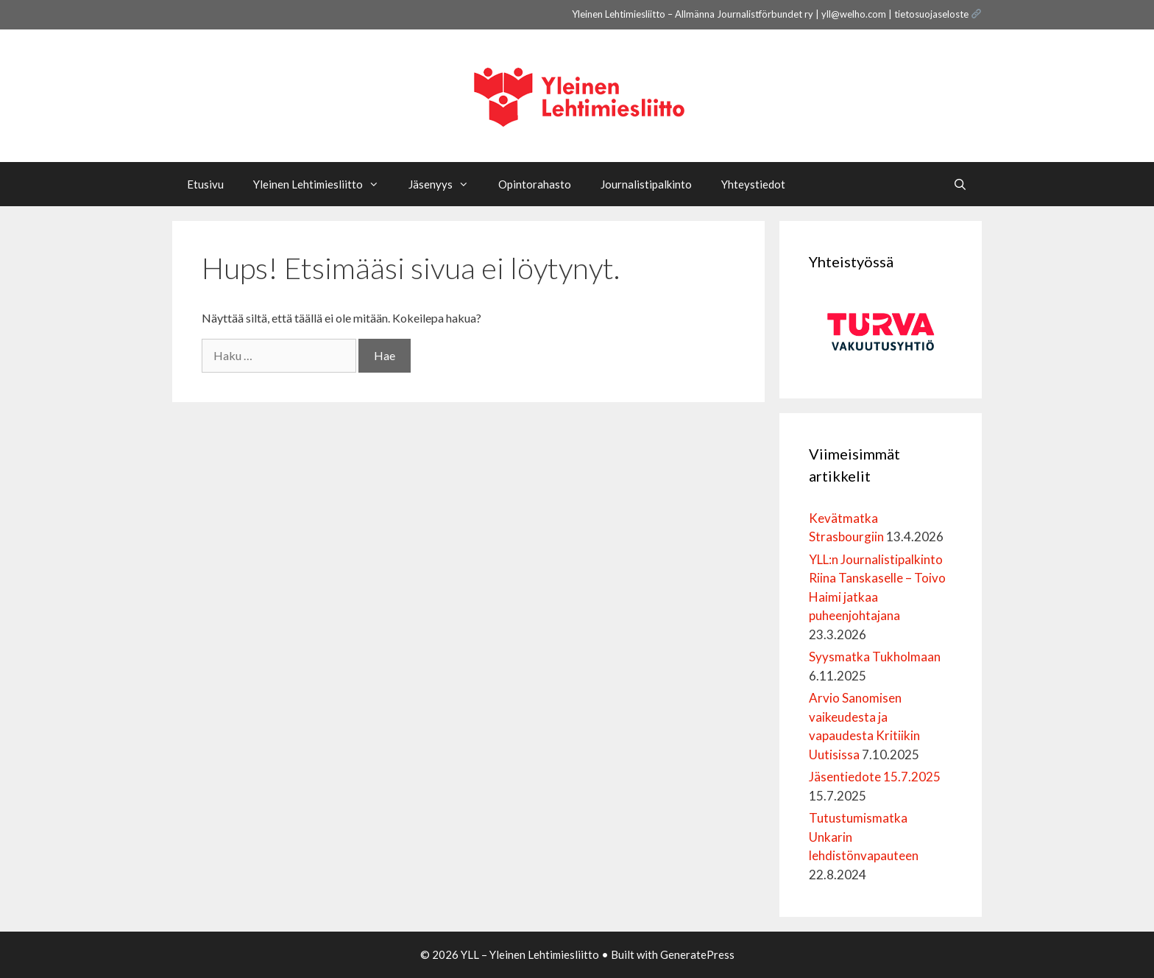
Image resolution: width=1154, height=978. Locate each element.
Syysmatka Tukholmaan (875, 656)
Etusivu (205, 184)
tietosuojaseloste (931, 14)
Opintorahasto (534, 184)
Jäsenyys (446, 184)
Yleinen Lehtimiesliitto (323, 184)
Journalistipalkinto (646, 184)
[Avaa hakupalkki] (960, 184)
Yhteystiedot (753, 184)
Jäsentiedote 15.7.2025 (875, 776)
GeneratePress (697, 954)
